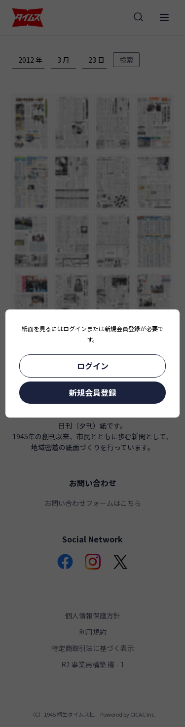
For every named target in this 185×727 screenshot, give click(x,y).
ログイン (93, 366)
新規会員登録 (92, 392)
